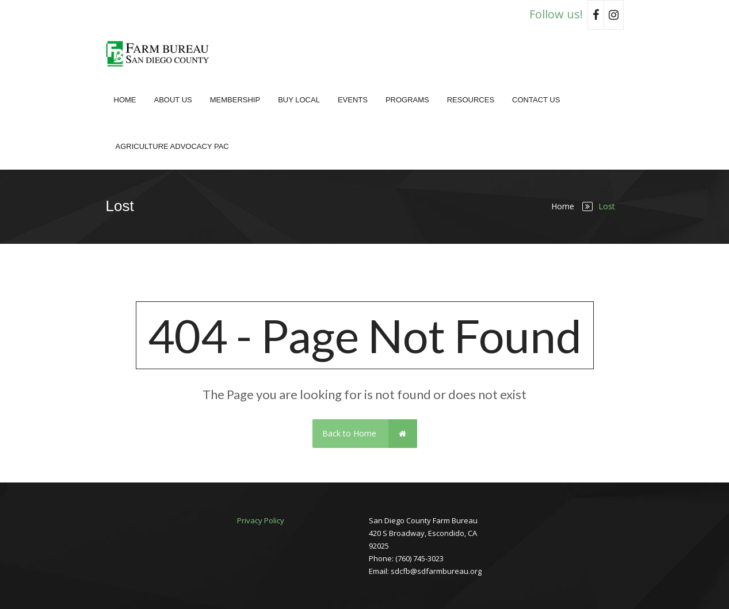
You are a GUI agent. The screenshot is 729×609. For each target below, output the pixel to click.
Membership (235, 99)
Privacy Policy (260, 520)
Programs (407, 99)
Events (353, 99)
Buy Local (299, 99)
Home (125, 99)
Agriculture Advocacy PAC (172, 146)
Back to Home (369, 433)
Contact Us (536, 99)
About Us (173, 99)
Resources (470, 99)
